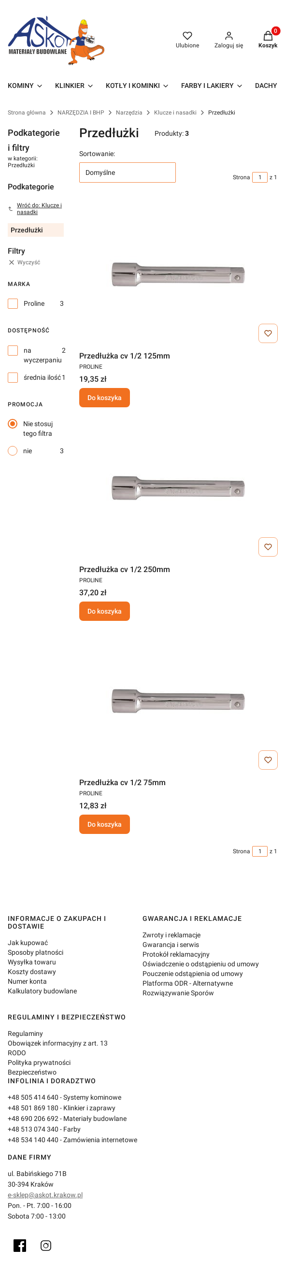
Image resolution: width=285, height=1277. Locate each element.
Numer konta (27, 981)
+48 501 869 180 (33, 1108)
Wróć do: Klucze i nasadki (35, 208)
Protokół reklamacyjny (176, 954)
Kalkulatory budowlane (42, 991)
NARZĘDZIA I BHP (80, 112)
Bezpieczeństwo (32, 1072)
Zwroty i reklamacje (171, 935)
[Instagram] (46, 1245)
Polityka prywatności (39, 1062)
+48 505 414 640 (33, 1097)
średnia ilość (42, 377)
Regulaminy (25, 1033)
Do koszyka (104, 398)
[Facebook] (20, 1245)
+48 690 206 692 (33, 1118)
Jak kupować (28, 943)
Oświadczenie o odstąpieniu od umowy (200, 964)
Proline (34, 303)
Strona (241, 177)
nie (27, 451)
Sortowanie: (97, 154)
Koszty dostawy (32, 972)
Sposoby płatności (35, 952)
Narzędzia (129, 112)
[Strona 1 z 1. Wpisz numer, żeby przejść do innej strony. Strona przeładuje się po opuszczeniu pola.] (260, 177)
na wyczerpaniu (43, 355)
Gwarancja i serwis (170, 944)
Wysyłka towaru (32, 962)
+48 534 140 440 (33, 1140)
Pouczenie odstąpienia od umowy (192, 973)
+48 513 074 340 (33, 1129)
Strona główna (27, 112)
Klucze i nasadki (175, 112)
